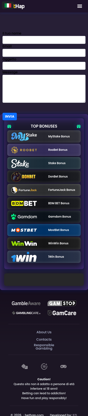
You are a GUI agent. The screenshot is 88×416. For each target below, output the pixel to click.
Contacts (44, 339)
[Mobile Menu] (80, 6)
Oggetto (9, 59)
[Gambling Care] (26, 313)
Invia (9, 116)
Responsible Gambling (44, 346)
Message (10, 72)
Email (7, 46)
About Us (43, 332)
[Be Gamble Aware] (26, 303)
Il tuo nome (11, 33)
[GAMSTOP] (62, 303)
